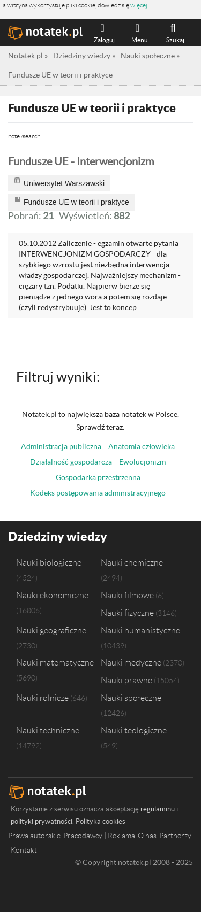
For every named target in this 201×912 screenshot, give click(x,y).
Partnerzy (175, 835)
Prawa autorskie (34, 835)
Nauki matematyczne (55, 662)
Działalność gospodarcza (71, 462)
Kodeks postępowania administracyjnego (98, 493)
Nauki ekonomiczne (52, 595)
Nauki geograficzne (51, 630)
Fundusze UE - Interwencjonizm (81, 161)
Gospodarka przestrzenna (98, 477)
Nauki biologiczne (48, 562)
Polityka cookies (100, 821)
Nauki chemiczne (132, 562)
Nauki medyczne (131, 662)
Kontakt (24, 850)
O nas (147, 835)
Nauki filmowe (127, 595)
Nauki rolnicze (42, 697)
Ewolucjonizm (142, 462)
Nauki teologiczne (134, 730)
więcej (138, 5)
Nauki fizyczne (127, 612)
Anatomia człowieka (141, 446)
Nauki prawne (126, 680)
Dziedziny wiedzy (57, 536)
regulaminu (157, 809)
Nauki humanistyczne (140, 630)
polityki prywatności (41, 821)
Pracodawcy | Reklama (99, 835)
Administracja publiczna (61, 446)
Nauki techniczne (47, 730)
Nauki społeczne (131, 697)
